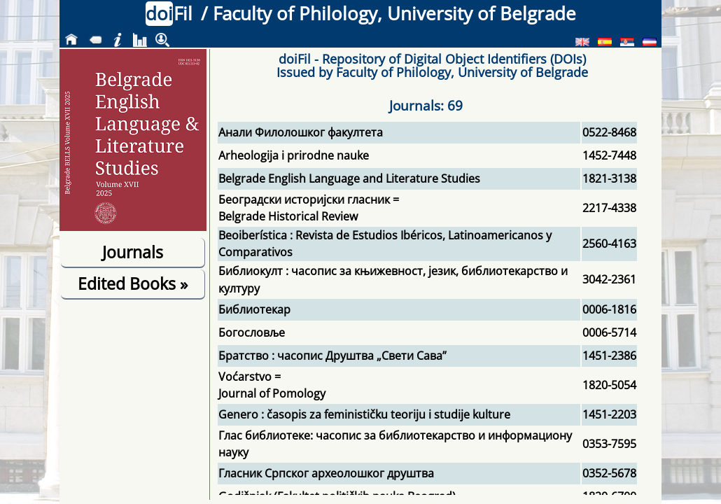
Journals (132, 252)
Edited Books (133, 283)
